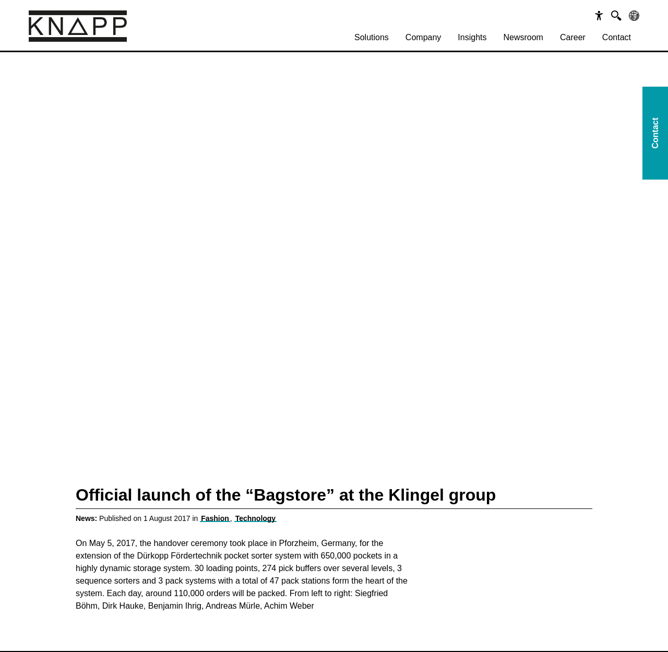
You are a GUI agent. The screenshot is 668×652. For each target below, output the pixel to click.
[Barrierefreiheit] (599, 15)
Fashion (215, 518)
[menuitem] (371, 37)
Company (423, 37)
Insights (472, 37)
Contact (616, 37)
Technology (255, 518)
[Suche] (616, 15)
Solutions (371, 37)
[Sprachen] (634, 15)
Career (573, 37)
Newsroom (523, 37)
